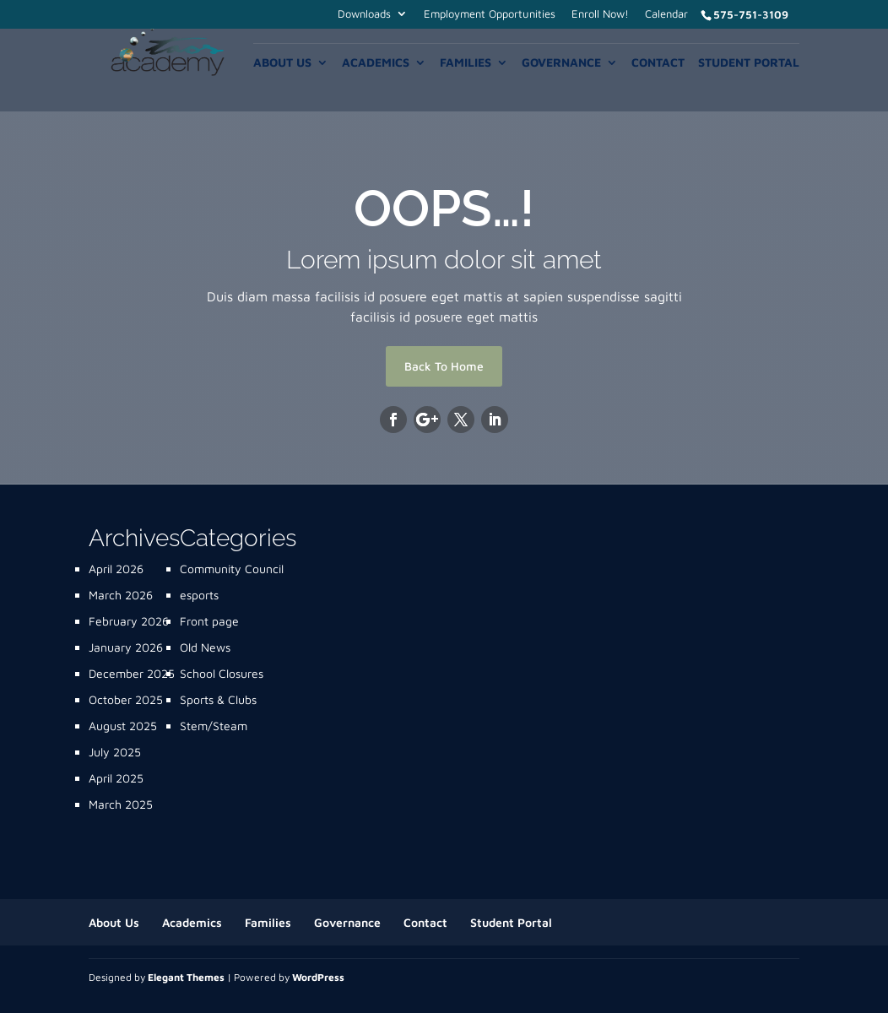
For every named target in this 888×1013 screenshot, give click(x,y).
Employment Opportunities (489, 14)
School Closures (221, 673)
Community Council (232, 568)
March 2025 (121, 804)
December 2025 (132, 673)
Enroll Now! (600, 14)
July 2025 (115, 752)
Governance (561, 63)
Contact (658, 63)
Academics (375, 63)
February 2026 (129, 621)
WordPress (318, 977)
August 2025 (123, 725)
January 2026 (126, 647)
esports (199, 595)
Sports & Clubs (218, 699)
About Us (282, 63)
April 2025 (116, 778)
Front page (209, 621)
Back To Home (444, 366)
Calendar (666, 14)
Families (465, 63)
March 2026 (121, 595)
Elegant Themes (186, 977)
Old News (205, 647)
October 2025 (126, 699)
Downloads (364, 14)
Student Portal (748, 63)
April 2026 (116, 568)
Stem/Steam (213, 725)
